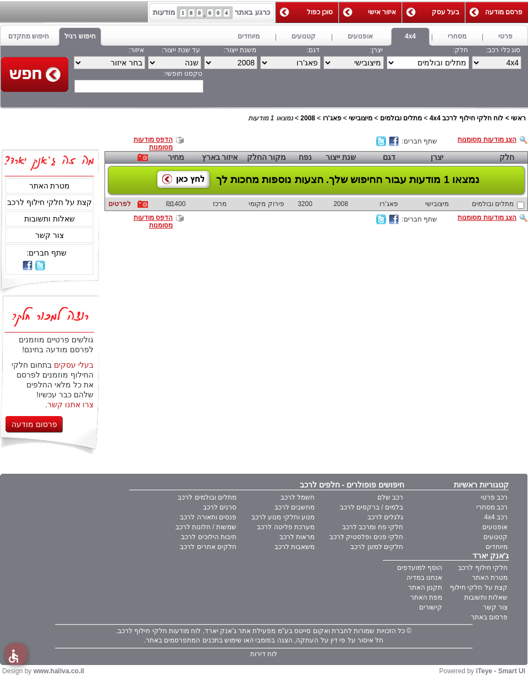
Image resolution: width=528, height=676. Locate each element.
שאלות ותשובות (49, 218)
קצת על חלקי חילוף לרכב (49, 202)
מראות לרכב (297, 537)
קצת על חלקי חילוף (479, 587)
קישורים (430, 607)
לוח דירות (263, 654)
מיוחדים (497, 547)
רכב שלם (390, 497)
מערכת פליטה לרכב (286, 527)
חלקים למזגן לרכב (376, 547)
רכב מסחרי (492, 507)
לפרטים (119, 204)
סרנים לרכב (220, 507)
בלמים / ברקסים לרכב (371, 507)
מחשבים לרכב (294, 507)
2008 (307, 118)
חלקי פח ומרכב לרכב (372, 527)
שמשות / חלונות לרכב (206, 527)
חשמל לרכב (297, 497)
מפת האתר (426, 597)
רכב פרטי (494, 497)
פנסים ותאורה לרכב (208, 517)
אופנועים (495, 527)
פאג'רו (332, 118)
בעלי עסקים (74, 365)
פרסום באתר (489, 617)
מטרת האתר (49, 185)
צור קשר (49, 235)
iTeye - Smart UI (500, 671)
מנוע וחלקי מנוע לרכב (283, 517)
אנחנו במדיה (424, 577)
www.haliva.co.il (59, 671)
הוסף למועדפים (419, 568)
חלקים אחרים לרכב (208, 547)
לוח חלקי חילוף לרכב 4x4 (466, 118)
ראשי (518, 118)
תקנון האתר (425, 587)
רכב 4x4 (496, 517)
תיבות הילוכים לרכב (209, 537)
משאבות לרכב (294, 547)
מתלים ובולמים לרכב (207, 497)
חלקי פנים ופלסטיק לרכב (366, 537)
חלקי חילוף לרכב (483, 568)
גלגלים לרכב (385, 517)
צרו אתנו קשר (70, 404)
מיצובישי (360, 118)
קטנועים (495, 537)
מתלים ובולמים (401, 118)
